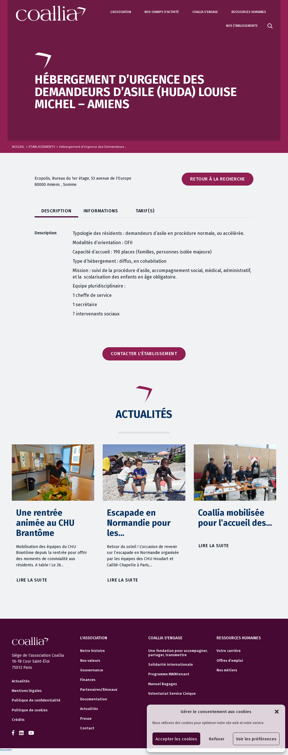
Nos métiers (227, 670)
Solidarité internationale (170, 665)
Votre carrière (229, 651)
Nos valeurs (90, 661)
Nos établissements (242, 26)
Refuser (216, 738)
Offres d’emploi (230, 661)
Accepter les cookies (176, 738)
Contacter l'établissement (144, 353)
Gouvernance (91, 670)
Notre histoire (92, 651)
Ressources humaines (248, 12)
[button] (277, 711)
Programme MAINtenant (168, 674)
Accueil (18, 147)
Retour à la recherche (217, 179)
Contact (87, 728)
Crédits (18, 720)
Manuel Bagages (162, 684)
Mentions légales (27, 691)
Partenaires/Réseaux (98, 690)
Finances (87, 680)
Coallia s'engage (205, 12)
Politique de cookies (30, 710)
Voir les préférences (256, 738)
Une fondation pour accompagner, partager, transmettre (178, 653)
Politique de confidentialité (36, 700)
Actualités (21, 681)
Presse (86, 719)
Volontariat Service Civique (172, 694)
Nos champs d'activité (162, 12)
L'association (121, 12)
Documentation (93, 699)
